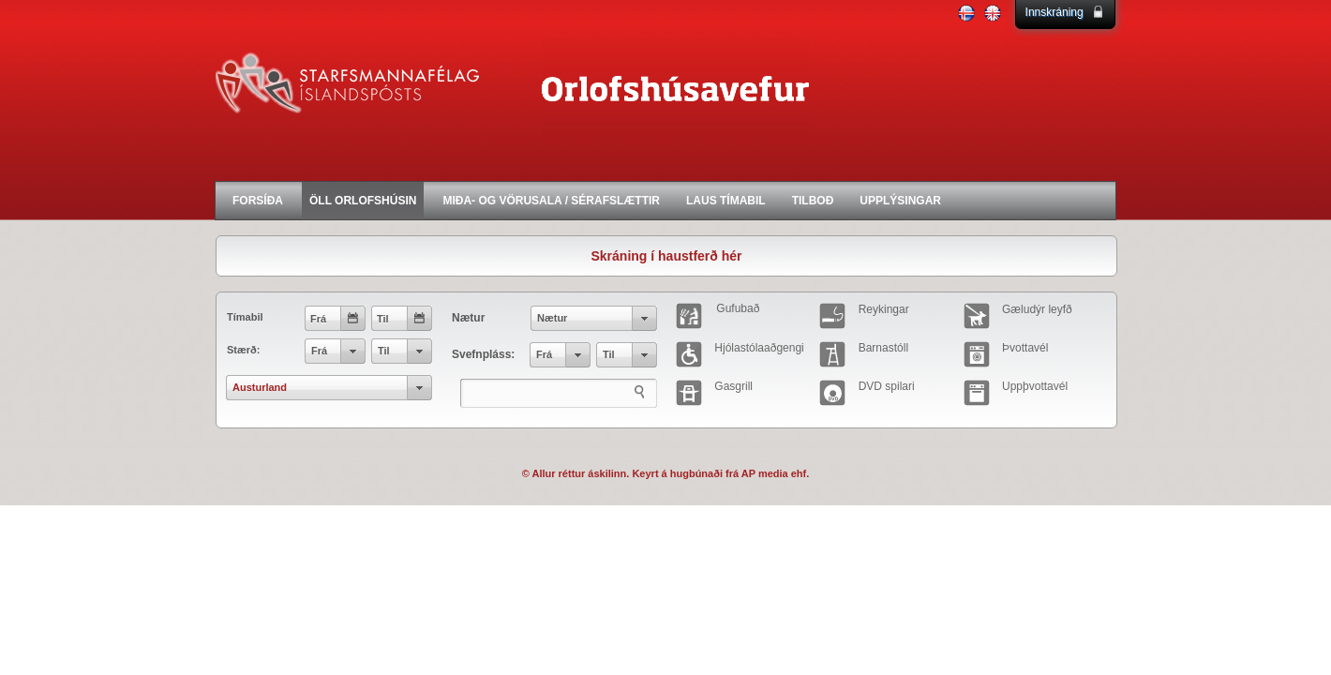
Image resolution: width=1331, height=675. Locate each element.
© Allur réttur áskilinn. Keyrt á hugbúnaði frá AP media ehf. (666, 473)
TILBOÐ (813, 200)
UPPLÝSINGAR (900, 200)
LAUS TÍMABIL (726, 200)
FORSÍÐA (257, 200)
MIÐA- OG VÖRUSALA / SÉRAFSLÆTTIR (551, 200)
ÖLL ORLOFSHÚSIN (362, 200)
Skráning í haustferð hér (666, 255)
